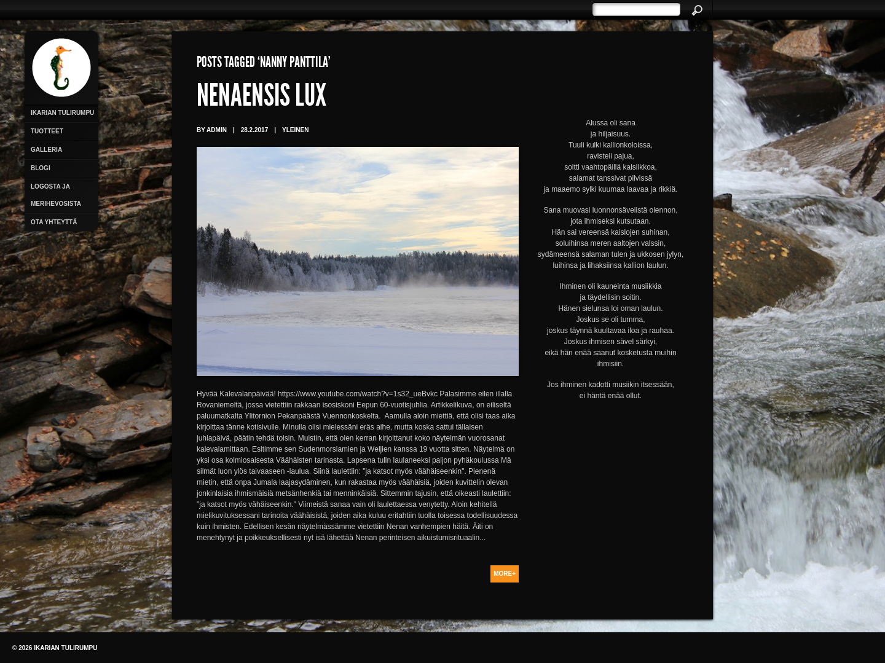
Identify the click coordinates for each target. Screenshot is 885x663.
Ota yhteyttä (54, 222)
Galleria (46, 149)
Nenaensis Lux (261, 98)
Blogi (40, 168)
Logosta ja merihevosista (56, 195)
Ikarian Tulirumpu (62, 112)
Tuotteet (47, 131)
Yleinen (295, 130)
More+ (505, 573)
